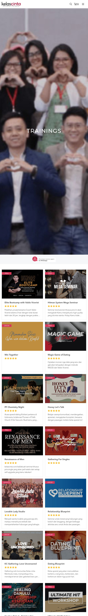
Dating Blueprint (56, 564)
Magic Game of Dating (59, 355)
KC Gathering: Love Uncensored (21, 564)
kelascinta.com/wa (12, 467)
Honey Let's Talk (56, 407)
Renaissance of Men (14, 459)
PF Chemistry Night (14, 407)
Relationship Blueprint (59, 512)
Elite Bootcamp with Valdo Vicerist (22, 303)
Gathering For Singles (59, 459)
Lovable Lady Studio (15, 512)
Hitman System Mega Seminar (63, 303)
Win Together (11, 355)
